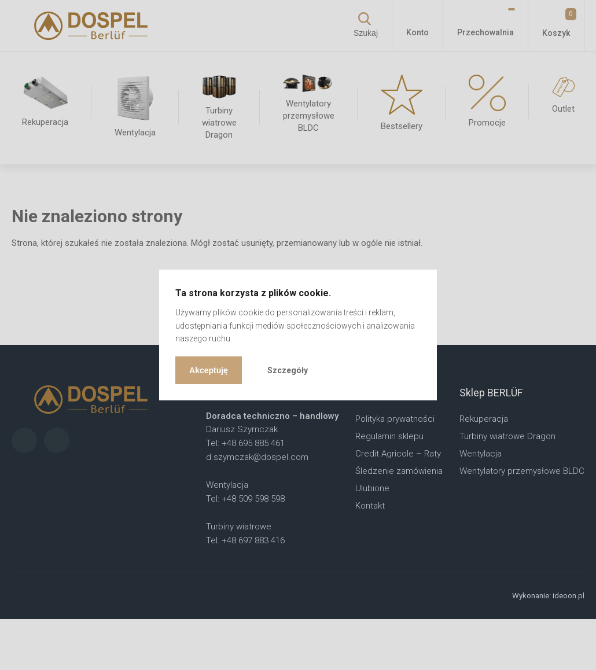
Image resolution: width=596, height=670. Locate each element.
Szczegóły (287, 370)
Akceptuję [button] (208, 370)
